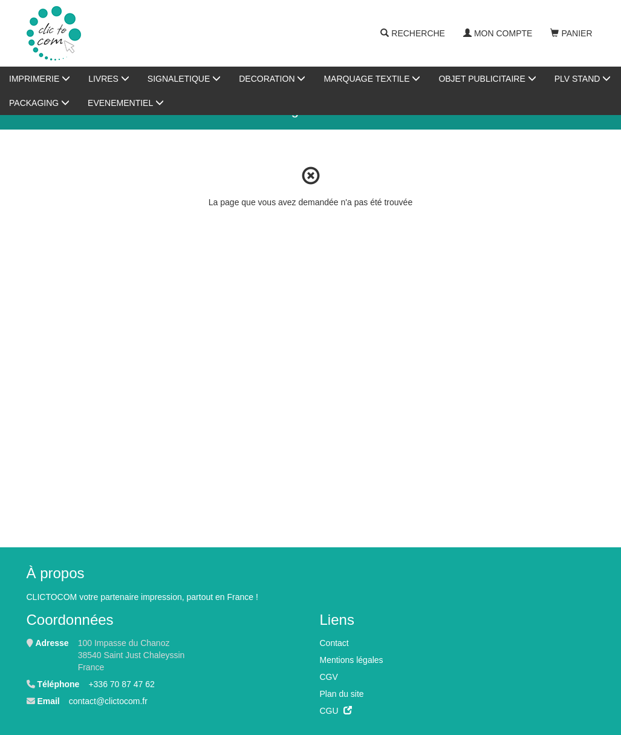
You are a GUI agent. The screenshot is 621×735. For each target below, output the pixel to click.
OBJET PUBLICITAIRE (487, 79)
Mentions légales (351, 660)
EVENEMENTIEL (126, 103)
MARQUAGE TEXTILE (372, 79)
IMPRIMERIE (39, 79)
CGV (329, 677)
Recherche (412, 33)
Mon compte (497, 33)
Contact (334, 643)
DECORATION (272, 79)
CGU (336, 711)
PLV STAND (582, 79)
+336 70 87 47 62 (121, 684)
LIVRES (108, 79)
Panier (571, 33)
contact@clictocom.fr (108, 701)
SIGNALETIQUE (184, 79)
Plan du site (342, 694)
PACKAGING (39, 103)
